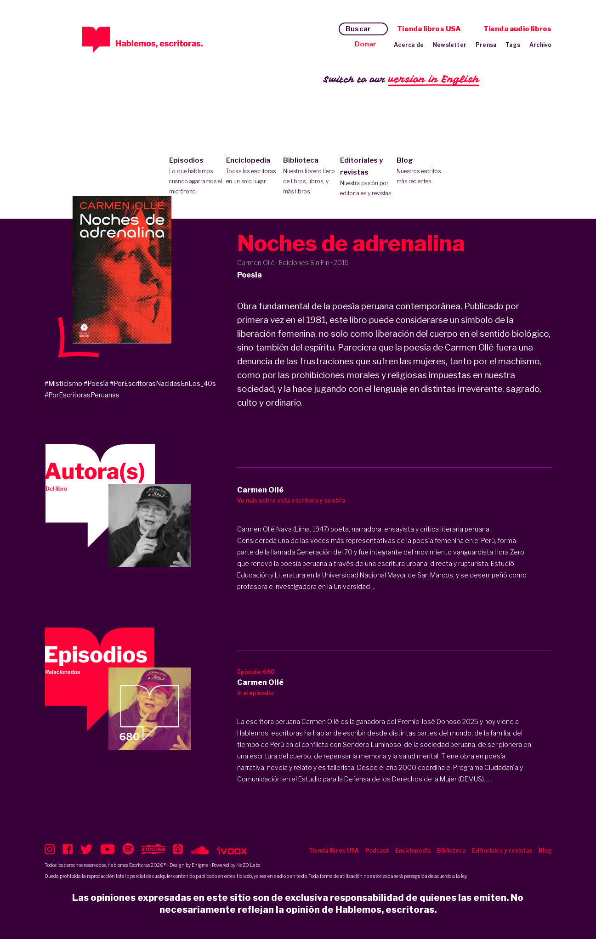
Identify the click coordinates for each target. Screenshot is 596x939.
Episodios (195, 176)
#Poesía (96, 383)
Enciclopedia (252, 171)
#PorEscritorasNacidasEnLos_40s (163, 383)
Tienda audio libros (517, 29)
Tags (512, 44)
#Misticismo (63, 383)
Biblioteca (309, 176)
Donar (365, 44)
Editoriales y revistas (366, 177)
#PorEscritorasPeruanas (82, 395)
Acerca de (409, 44)
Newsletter (449, 44)
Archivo (540, 44)
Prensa (486, 44)
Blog (423, 171)
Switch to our (401, 79)
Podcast (377, 850)
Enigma (200, 865)
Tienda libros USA (429, 29)
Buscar (358, 29)
